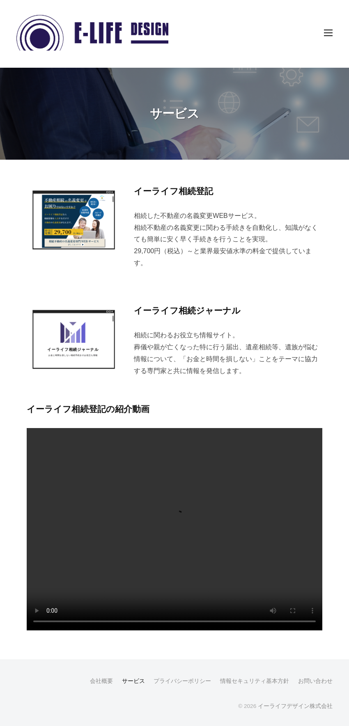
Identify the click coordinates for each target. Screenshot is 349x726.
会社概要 (101, 681)
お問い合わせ (315, 681)
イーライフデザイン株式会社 (295, 706)
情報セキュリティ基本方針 (254, 681)
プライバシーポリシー (182, 681)
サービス (133, 681)
